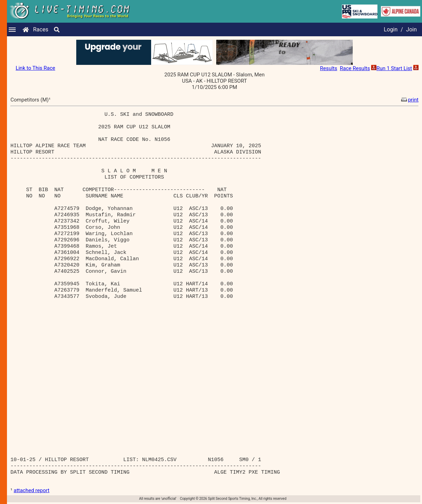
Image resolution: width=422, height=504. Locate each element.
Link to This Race (35, 68)
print (409, 100)
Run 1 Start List (394, 68)
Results (328, 68)
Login (390, 29)
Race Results (355, 68)
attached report (31, 490)
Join (411, 29)
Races (40, 29)
